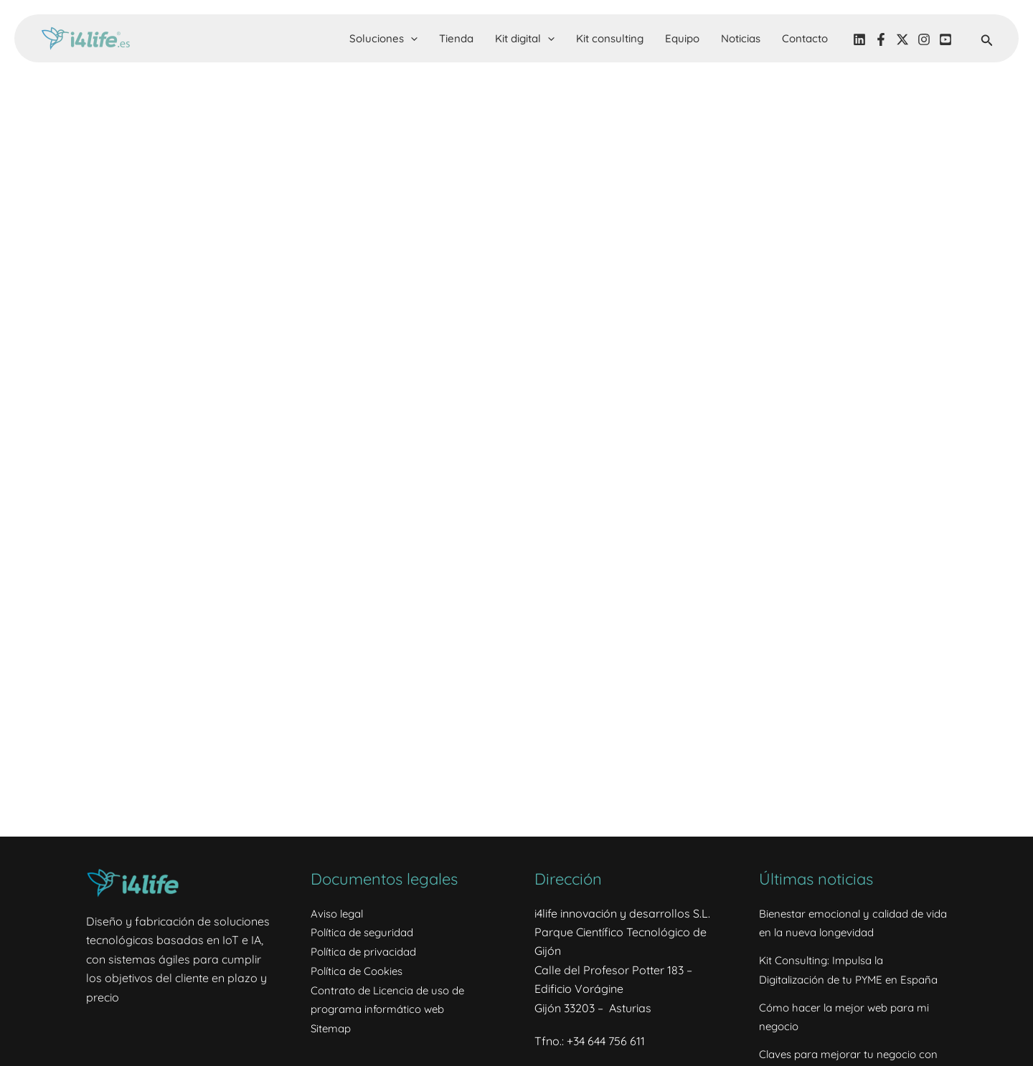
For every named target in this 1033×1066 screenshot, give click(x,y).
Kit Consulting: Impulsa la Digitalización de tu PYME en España (833, 978)
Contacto (805, 38)
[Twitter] (902, 39)
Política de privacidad (367, 950)
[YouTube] (945, 39)
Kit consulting (609, 38)
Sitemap (332, 1026)
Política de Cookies (360, 970)
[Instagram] (924, 39)
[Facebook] (880, 39)
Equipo (682, 38)
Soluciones (383, 38)
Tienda (456, 38)
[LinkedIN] (859, 39)
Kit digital (525, 38)
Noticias (740, 38)
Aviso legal (339, 913)
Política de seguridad (366, 932)
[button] (411, 38)
